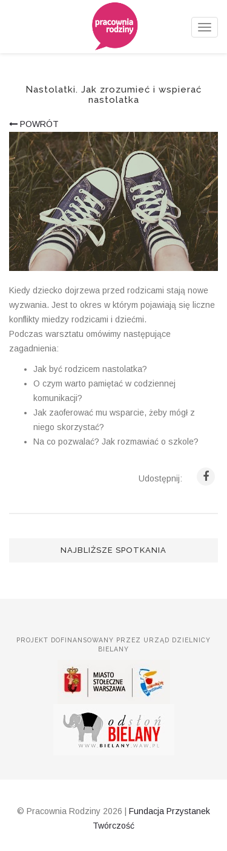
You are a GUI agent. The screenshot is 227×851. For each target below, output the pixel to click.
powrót (34, 124)
